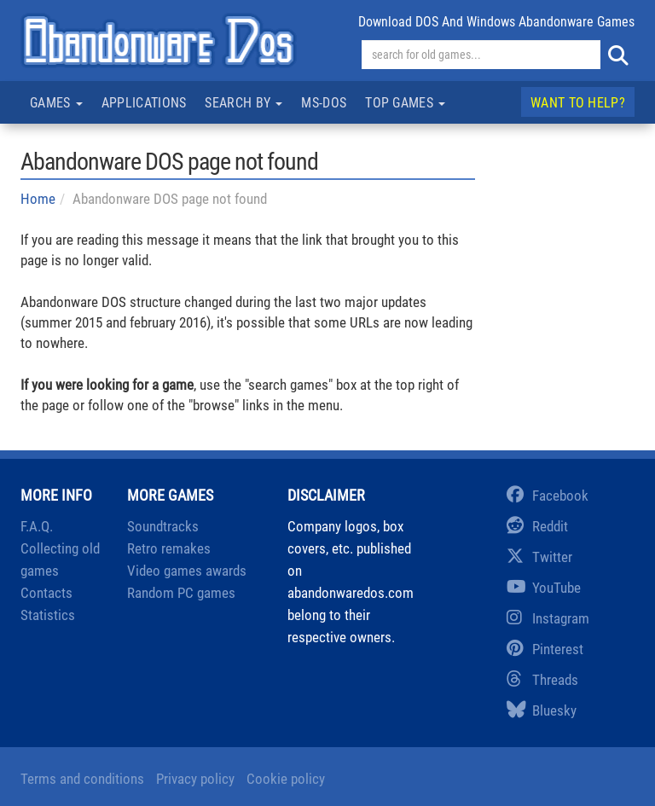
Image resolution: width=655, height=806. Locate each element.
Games (56, 103)
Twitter (539, 556)
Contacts (46, 592)
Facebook (547, 495)
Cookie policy (285, 778)
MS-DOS (323, 103)
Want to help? (577, 103)
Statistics (47, 614)
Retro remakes (169, 548)
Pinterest (545, 649)
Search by (243, 103)
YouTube (544, 587)
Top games (405, 103)
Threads (542, 679)
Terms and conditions (82, 778)
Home (37, 198)
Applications (144, 103)
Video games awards (186, 570)
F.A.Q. (36, 526)
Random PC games (181, 592)
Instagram (548, 618)
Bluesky (542, 710)
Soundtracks (163, 526)
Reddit (537, 526)
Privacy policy (195, 778)
